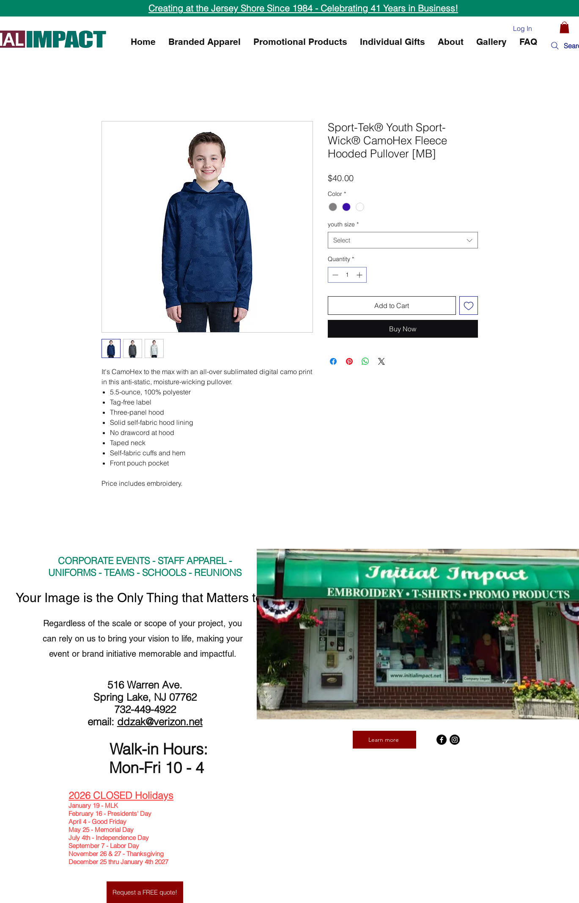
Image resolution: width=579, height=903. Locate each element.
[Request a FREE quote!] (145, 892)
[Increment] (360, 274)
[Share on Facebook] (333, 361)
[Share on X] (381, 361)
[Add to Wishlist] (468, 305)
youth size (343, 224)
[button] (564, 27)
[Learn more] (384, 740)
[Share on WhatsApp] (365, 361)
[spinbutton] (347, 274)
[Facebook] (441, 740)
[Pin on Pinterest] (349, 361)
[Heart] (548, 28)
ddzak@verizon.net (160, 722)
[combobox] (403, 240)
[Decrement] (334, 274)
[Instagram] (455, 740)
